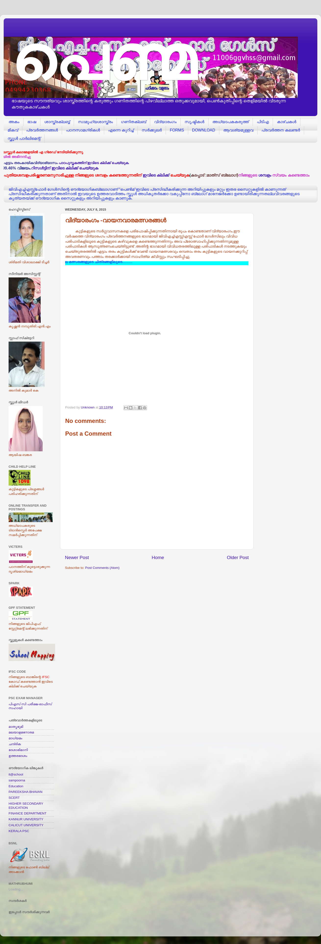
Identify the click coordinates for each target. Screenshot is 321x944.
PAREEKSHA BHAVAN (25, 792)
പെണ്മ (103, 59)
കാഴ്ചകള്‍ (286, 122)
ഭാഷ (31, 122)
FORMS (177, 130)
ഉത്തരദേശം (18, 756)
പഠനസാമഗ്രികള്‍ (83, 130)
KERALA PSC (19, 831)
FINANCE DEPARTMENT (28, 813)
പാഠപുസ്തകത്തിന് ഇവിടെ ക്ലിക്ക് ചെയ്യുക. (94, 163)
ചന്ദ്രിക (15, 744)
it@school (16, 774)
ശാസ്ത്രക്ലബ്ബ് (57, 122)
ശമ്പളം (264, 175)
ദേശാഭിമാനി (18, 750)
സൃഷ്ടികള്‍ (194, 122)
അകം (14, 122)
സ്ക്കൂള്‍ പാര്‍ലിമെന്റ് (24, 138)
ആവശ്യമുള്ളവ (238, 130)
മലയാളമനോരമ (21, 732)
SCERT (14, 798)
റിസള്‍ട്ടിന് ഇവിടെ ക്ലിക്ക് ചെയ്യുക (68, 168)
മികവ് (13, 130)
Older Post (238, 557)
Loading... (16, 889)
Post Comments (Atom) (102, 568)
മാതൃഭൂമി (16, 727)
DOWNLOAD (203, 130)
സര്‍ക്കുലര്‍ (152, 130)
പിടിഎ (263, 122)
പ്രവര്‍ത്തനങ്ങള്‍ (42, 130)
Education (16, 786)
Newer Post (77, 557)
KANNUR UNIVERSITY (26, 819)
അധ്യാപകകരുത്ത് (230, 122)
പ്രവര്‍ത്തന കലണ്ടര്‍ (280, 130)
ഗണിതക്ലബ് (133, 122)
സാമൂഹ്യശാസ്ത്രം (95, 122)
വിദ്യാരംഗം (165, 122)
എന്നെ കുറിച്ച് (121, 130)
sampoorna (17, 780)
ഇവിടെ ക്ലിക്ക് (156, 175)
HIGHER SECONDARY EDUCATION (26, 805)
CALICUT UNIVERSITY (26, 825)
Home (158, 557)
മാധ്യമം (15, 738)
